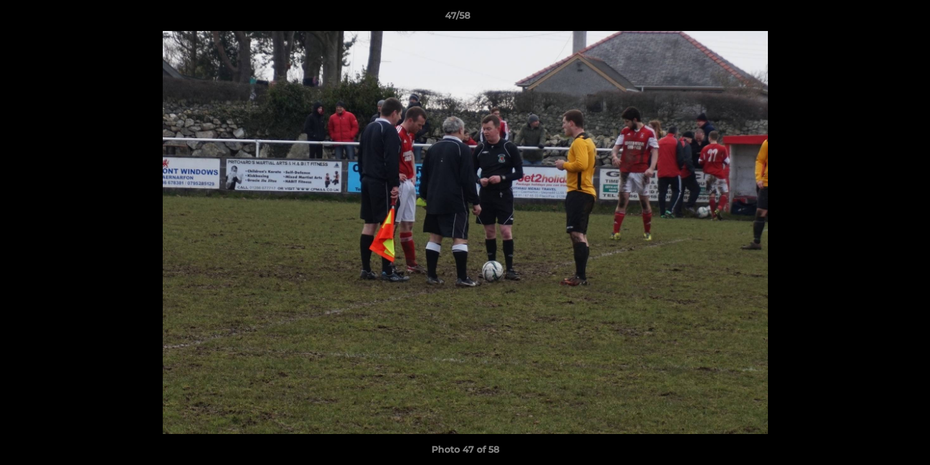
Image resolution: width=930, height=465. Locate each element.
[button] (876, 19)
